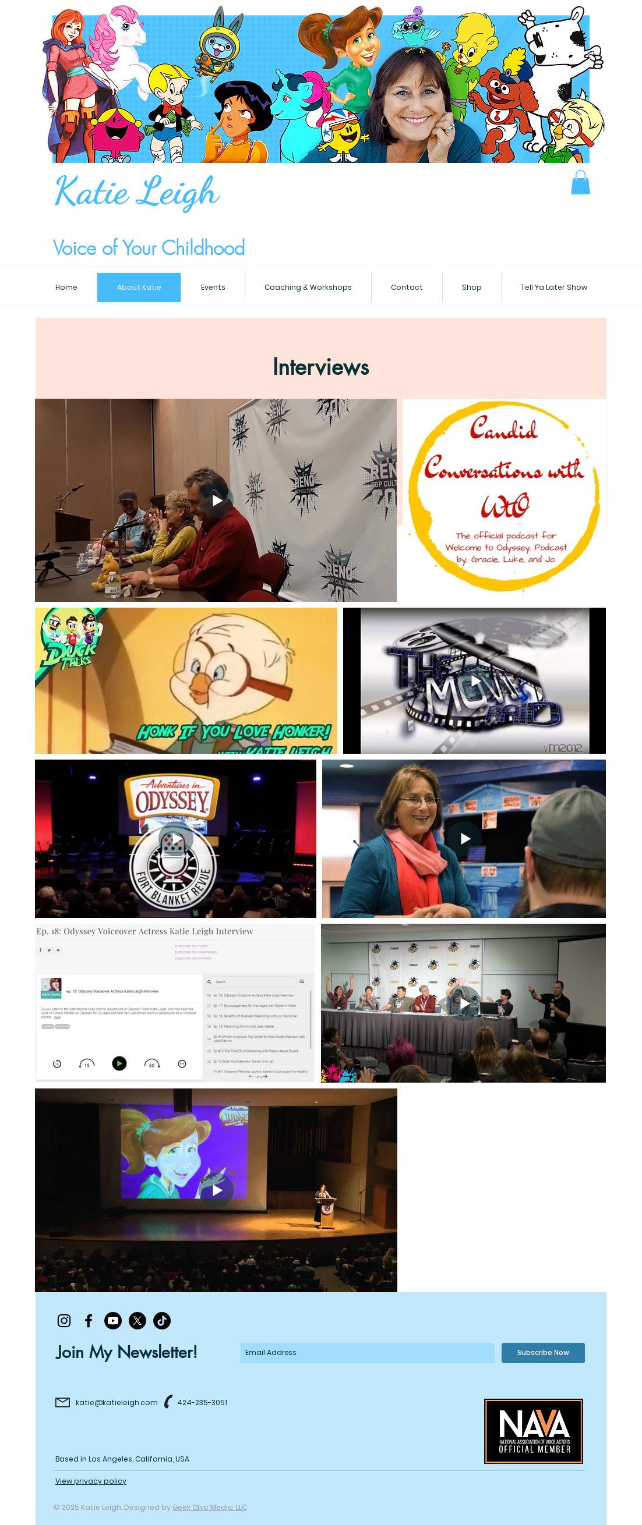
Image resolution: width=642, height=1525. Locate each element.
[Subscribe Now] (543, 1353)
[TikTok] (162, 1320)
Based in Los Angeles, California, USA (122, 1459)
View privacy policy (90, 1481)
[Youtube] (113, 1320)
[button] (580, 182)
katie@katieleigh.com (117, 1402)
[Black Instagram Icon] (64, 1320)
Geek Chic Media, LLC (209, 1507)
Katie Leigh (135, 190)
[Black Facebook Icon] (88, 1320)
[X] (137, 1320)
